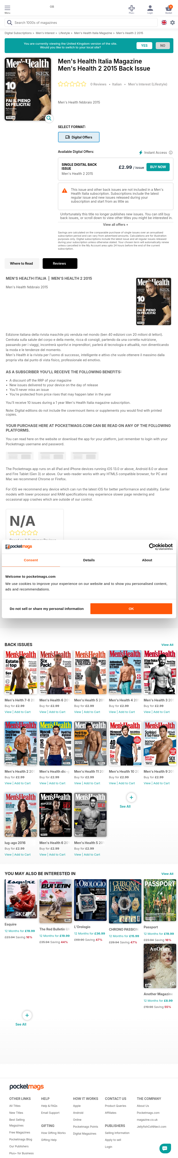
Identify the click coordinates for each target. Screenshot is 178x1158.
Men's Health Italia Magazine (93, 33)
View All (167, 644)
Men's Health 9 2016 (159, 771)
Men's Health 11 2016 (89, 771)
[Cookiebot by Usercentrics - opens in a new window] (152, 546)
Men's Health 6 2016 (54, 843)
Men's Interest (45, 33)
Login (108, 1147)
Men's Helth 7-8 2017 (20, 700)
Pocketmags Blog (20, 1139)
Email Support (50, 1112)
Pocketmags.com (148, 1112)
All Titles (14, 1106)
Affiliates (110, 1112)
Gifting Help (49, 1140)
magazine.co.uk (147, 1119)
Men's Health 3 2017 (159, 700)
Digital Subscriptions (18, 33)
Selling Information (117, 1133)
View (8, 712)
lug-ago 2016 (15, 843)
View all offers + (115, 224)
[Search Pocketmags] (9, 23)
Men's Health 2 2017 (20, 771)
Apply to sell (113, 1140)
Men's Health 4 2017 (124, 700)
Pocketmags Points (85, 1126)
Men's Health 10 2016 (124, 771)
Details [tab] (89, 560)
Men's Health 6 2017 (54, 700)
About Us (143, 1106)
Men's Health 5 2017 (89, 700)
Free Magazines (19, 1132)
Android (78, 1112)
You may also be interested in (40, 873)
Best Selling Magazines (17, 1122)
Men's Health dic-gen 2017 (54, 771)
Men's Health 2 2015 (129, 33)
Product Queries (115, 1106)
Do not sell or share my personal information (47, 609)
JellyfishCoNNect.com (151, 1126)
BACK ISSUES (18, 644)
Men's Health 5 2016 (89, 843)
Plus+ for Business (21, 1153)
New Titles (16, 1112)
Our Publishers (19, 1146)
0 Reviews (98, 84)
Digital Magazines (84, 1133)
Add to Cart (22, 712)
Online (77, 1119)
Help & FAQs (49, 1106)
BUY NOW (158, 167)
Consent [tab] (31, 560)
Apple (77, 1106)
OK (131, 609)
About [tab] (147, 560)
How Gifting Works (53, 1133)
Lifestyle (64, 33)
